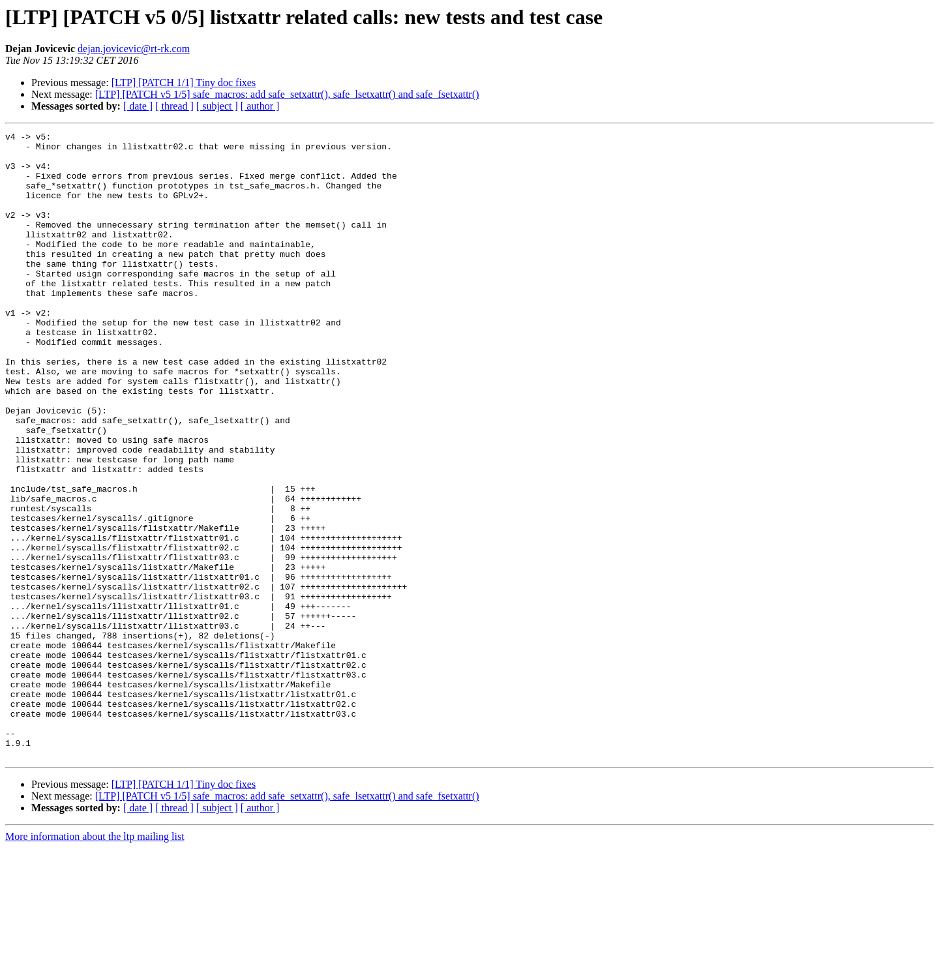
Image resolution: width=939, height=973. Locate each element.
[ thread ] (174, 106)
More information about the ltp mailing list (95, 961)
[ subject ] (217, 106)
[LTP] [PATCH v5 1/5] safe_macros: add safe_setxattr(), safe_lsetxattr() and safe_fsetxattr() (287, 94)
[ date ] (138, 106)
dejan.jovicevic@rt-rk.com (134, 48)
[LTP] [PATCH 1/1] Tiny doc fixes (184, 82)
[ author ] (260, 106)
